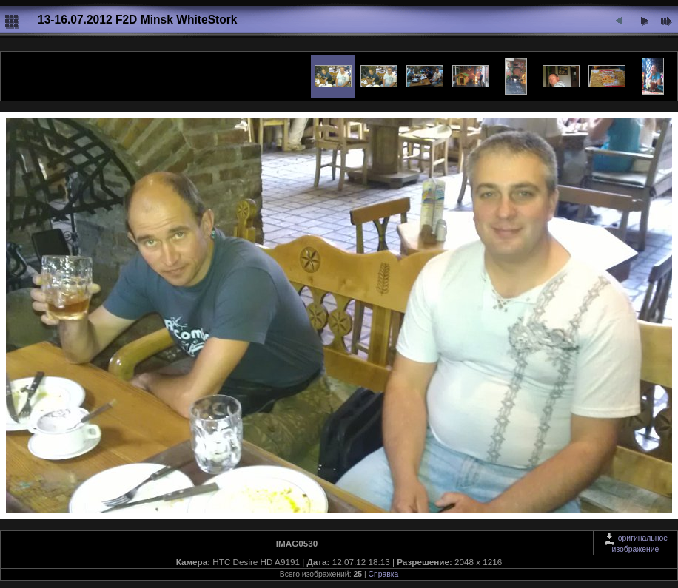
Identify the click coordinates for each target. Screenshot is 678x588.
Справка (384, 574)
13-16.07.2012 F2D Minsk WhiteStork (138, 19)
